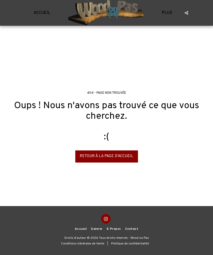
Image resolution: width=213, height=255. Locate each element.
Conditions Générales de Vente (82, 244)
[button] (186, 13)
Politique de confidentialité (130, 244)
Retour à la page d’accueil (106, 156)
